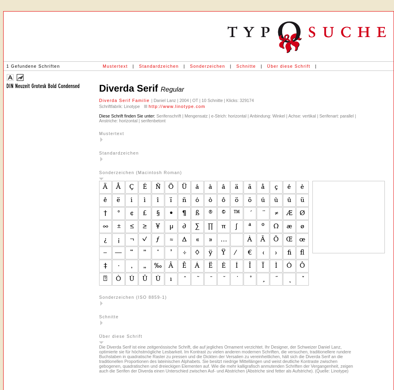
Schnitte (246, 66)
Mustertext (115, 66)
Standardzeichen (159, 66)
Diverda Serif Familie (125, 100)
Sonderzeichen (207, 66)
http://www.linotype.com (176, 106)
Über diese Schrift (288, 66)
